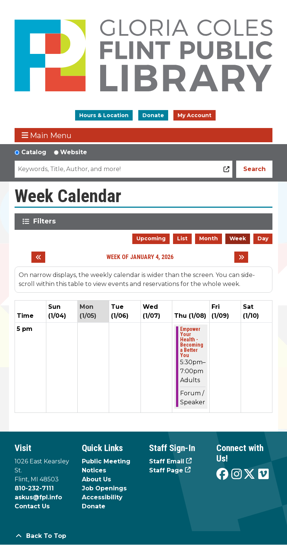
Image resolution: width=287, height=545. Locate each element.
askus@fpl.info (38, 497)
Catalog (33, 152)
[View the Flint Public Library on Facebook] (222, 474)
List (182, 238)
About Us (96, 479)
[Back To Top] (143, 536)
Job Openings (104, 488)
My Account (195, 115)
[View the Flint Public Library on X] (249, 474)
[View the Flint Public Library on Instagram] (236, 474)
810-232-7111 (34, 488)
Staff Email (166, 461)
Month (208, 238)
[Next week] (241, 257)
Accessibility (102, 497)
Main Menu (47, 135)
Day (262, 238)
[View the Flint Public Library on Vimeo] (263, 474)
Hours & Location (104, 115)
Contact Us (32, 506)
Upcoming (151, 238)
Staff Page (166, 470)
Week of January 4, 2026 (140, 257)
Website (73, 152)
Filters (45, 221)
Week (237, 238)
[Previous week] (38, 257)
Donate (153, 115)
